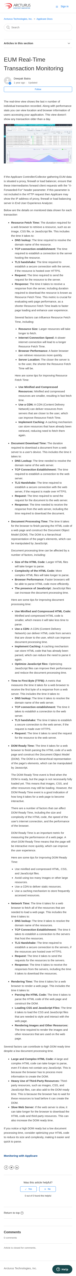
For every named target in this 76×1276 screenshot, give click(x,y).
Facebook (6, 1167)
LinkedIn (17, 1167)
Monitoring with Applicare (21, 1155)
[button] (57, 6)
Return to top (14, 1212)
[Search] (38, 27)
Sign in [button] (65, 6)
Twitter (11, 1167)
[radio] (28, 1189)
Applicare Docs (45, 19)
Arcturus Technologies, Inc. (18, 19)
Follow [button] (38, 89)
